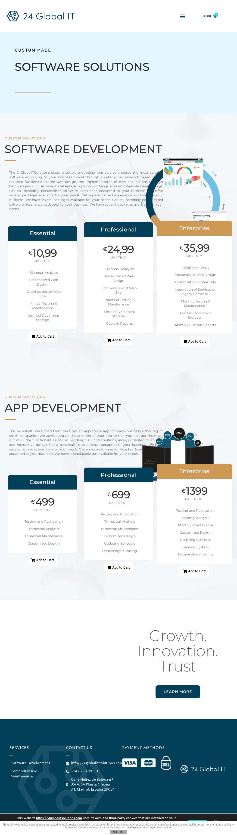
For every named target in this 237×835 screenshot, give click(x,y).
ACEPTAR (118, 832)
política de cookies (108, 827)
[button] (182, 16)
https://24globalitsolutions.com (59, 818)
